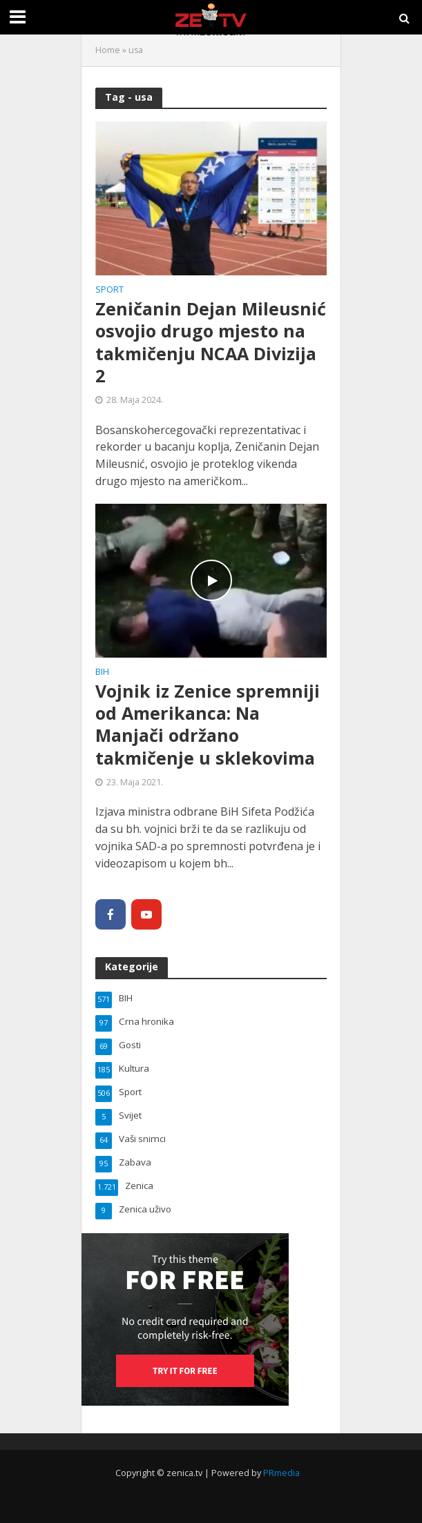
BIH (102, 673)
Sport (109, 290)
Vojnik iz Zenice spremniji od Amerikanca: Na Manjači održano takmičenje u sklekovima (207, 724)
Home (107, 50)
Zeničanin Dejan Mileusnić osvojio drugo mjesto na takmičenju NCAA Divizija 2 (210, 341)
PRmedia (281, 1473)
